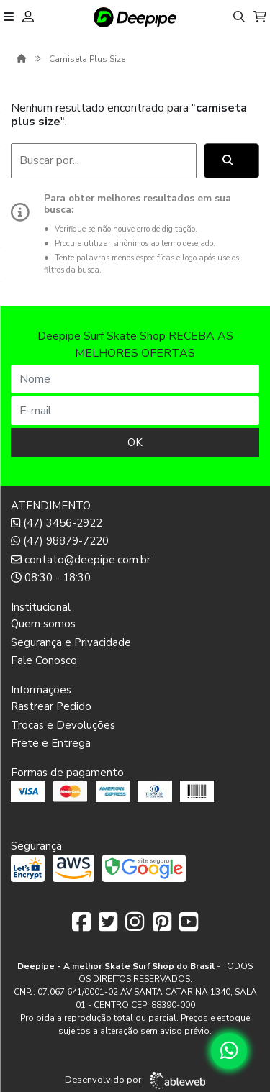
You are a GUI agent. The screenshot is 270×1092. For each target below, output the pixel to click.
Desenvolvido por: (135, 1080)
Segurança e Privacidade (71, 642)
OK (135, 442)
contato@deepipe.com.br (80, 559)
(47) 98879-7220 (60, 541)
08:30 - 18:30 (51, 577)
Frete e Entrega (51, 743)
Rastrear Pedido (51, 706)
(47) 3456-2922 (56, 523)
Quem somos (43, 623)
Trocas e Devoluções (63, 725)
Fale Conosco (44, 660)
